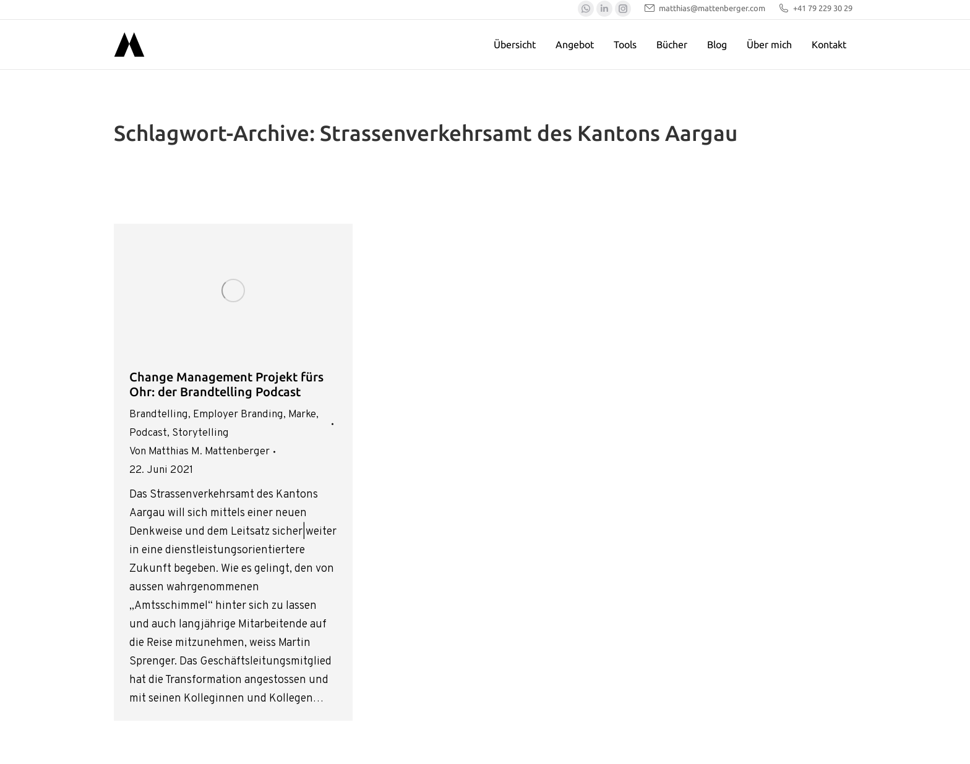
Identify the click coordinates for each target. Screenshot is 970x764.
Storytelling (200, 433)
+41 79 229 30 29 (815, 8)
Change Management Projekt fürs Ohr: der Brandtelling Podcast (226, 384)
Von (199, 452)
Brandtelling (158, 415)
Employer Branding (238, 415)
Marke (302, 415)
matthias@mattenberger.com (704, 8)
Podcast (148, 433)
